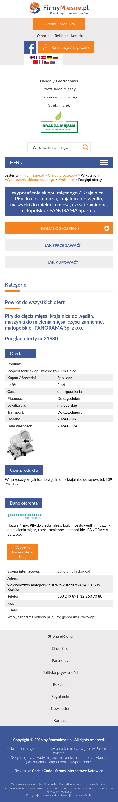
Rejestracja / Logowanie (71, 47)
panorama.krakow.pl (73, 571)
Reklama (61, 35)
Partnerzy (60, 660)
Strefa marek (59, 105)
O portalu (44, 35)
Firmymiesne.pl (31, 175)
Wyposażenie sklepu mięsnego (29, 179)
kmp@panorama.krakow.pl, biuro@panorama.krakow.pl (51, 617)
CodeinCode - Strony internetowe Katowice (67, 770)
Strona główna (60, 636)
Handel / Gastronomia (59, 80)
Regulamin (60, 696)
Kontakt (77, 35)
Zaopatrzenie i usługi (59, 97)
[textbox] (54, 147)
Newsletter (60, 708)
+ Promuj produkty (59, 23)
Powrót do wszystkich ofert (35, 302)
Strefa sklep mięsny (59, 88)
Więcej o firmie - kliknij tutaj (23, 552)
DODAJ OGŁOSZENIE (60, 228)
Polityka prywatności (60, 672)
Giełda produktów (62, 175)
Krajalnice (66, 179)
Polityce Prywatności (59, 791)
